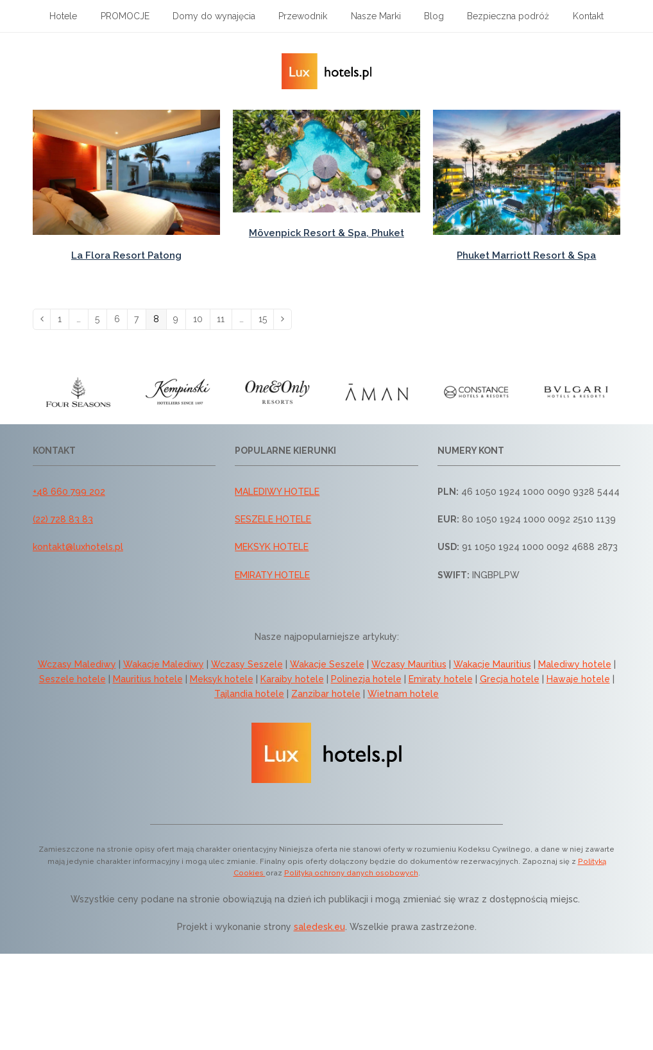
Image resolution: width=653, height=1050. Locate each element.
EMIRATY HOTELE (272, 575)
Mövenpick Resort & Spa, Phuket (326, 233)
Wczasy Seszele (247, 664)
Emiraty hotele (441, 679)
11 (224, 319)
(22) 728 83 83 (63, 519)
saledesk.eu (319, 927)
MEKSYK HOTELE (272, 547)
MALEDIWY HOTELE (277, 491)
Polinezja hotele (366, 679)
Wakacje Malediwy (163, 664)
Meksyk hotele (221, 679)
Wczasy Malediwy (77, 664)
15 (266, 319)
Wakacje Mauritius (492, 664)
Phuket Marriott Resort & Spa (526, 255)
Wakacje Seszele (327, 664)
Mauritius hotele (148, 679)
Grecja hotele (509, 679)
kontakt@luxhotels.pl (78, 547)
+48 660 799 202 (69, 491)
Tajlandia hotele (249, 694)
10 (201, 319)
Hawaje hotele (578, 679)
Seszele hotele (72, 679)
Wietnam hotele (403, 694)
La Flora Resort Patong (126, 255)
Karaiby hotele (292, 679)
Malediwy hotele (574, 664)
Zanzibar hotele (325, 694)
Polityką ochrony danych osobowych (351, 872)
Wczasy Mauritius (408, 664)
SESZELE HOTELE (273, 519)
